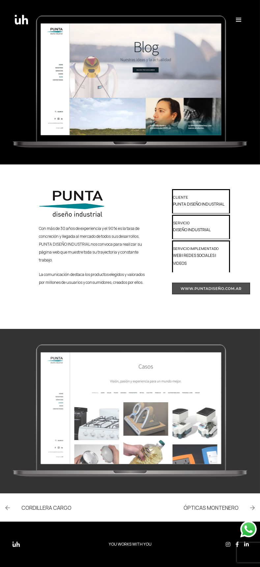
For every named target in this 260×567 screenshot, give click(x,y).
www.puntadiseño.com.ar (211, 292)
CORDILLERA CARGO (46, 507)
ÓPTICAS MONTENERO (211, 507)
